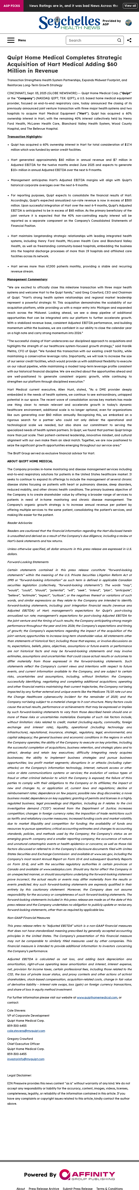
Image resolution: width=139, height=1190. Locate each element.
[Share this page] (129, 40)
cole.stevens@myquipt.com (26, 1031)
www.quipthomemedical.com (97, 997)
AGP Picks (12, 6)
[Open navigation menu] (16, 40)
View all (130, 5)
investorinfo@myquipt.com (25, 1059)
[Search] (90, 40)
